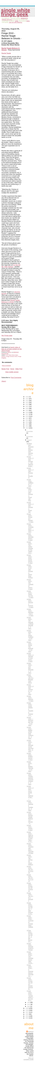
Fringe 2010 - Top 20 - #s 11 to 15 (30, 878)
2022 (27, 404)
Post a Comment (6, 365)
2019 (27, 410)
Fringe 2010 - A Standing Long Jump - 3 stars (30, 657)
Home (12, 369)
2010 (27, 428)
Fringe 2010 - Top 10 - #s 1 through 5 (30, 897)
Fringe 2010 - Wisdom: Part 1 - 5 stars (30, 612)
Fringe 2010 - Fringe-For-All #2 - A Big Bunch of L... (30, 936)
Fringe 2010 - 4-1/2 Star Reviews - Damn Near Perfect (30, 571)
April (28, 1006)
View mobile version (11, 372)
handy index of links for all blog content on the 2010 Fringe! (11, 349)
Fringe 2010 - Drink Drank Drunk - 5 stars (30, 559)
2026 (27, 397)
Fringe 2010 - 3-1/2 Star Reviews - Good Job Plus (30, 494)
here (16, 21)
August (29, 440)
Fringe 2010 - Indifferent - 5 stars (30, 483)
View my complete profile (29, 1058)
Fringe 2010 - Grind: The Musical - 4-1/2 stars (30, 646)
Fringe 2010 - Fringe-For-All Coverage (30, 887)
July (28, 1002)
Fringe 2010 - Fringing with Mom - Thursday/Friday (30, 848)
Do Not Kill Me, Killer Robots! (10, 265)
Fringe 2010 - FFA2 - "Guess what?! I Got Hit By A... (30, 995)
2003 (27, 1018)
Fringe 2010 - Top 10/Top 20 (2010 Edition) (30, 859)
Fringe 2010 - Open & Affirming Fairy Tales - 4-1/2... (30, 836)
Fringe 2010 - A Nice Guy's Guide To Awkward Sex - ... (30, 792)
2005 (27, 1014)
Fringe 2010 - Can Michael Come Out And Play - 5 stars (30, 746)
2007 (27, 1012)
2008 (27, 1010)
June (29, 1004)
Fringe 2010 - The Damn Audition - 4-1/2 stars (30, 635)
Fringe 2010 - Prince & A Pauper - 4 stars (30, 518)
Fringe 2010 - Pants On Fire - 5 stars (30, 594)
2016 (27, 416)
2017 (27, 414)
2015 (27, 418)
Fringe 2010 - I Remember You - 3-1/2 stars (30, 721)
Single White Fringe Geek (15, 12)
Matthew (31, 1031)
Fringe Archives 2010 (11, 356)
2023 (27, 402)
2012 (27, 424)
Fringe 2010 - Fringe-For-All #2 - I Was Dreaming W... (30, 908)
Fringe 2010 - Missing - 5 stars (30, 698)
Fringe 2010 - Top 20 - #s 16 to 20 (30, 870)
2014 (27, 420)
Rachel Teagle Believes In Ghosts (10, 301)
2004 (27, 1016)
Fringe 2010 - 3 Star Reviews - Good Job (30, 507)
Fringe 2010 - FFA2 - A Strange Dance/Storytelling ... (30, 970)
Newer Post (5, 369)
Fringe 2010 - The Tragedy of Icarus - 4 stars (30, 584)
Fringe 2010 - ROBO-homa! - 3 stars (30, 757)
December (29, 431)
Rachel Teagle (6, 53)
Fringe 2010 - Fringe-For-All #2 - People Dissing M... (30, 983)
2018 (27, 412)
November (29, 436)
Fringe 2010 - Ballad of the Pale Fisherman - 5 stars (30, 733)
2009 (27, 1008)
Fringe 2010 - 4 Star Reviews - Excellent (30, 472)
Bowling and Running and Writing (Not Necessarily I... (30, 449)
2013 (27, 422)
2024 (27, 400)
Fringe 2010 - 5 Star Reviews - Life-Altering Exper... (30, 461)
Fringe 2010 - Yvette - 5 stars (30, 828)
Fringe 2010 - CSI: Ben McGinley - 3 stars (30, 668)
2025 (27, 399)
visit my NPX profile (15, 22)
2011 (27, 426)
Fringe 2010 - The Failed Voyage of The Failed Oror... (30, 547)
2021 (27, 406)
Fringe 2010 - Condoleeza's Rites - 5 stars (30, 528)
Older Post (18, 369)
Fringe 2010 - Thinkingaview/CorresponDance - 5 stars (30, 778)
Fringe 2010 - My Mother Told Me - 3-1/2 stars (30, 766)
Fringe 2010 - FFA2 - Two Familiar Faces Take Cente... (30, 957)
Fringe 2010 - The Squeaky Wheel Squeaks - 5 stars (30, 623)
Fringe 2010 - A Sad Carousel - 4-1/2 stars (30, 689)
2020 (27, 408)
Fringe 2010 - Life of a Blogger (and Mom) (30, 678)
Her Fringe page (6, 335)
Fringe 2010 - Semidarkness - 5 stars (30, 537)
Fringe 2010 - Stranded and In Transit (30, 947)
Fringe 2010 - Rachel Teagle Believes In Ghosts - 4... (30, 817)
